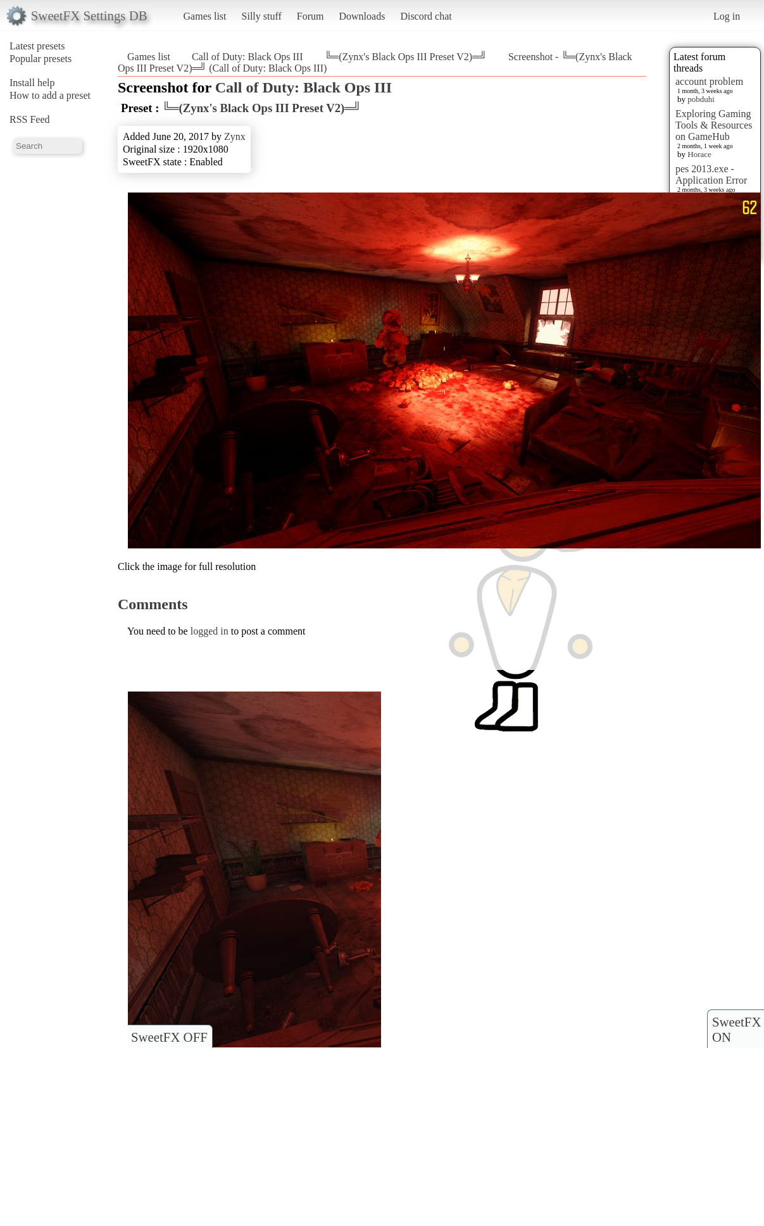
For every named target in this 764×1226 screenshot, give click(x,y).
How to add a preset (50, 95)
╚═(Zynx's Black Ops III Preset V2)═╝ (406, 56)
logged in (210, 631)
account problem (709, 81)
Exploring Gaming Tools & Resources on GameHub (714, 125)
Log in (726, 16)
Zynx (235, 136)
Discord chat (425, 16)
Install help (32, 82)
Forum (310, 16)
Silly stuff (262, 16)
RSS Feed (29, 119)
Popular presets (40, 58)
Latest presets (37, 46)
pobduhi (701, 99)
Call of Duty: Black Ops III (247, 56)
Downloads (362, 16)
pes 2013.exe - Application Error (711, 174)
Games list (205, 16)
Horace (699, 154)
